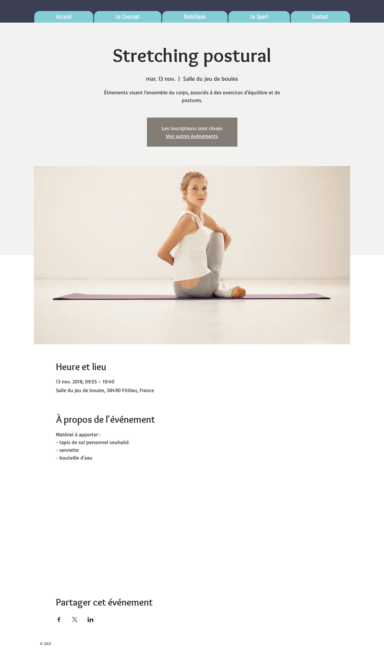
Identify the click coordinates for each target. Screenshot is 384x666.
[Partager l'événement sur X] (75, 619)
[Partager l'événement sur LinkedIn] (91, 619)
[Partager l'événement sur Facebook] (59, 619)
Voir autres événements (192, 136)
